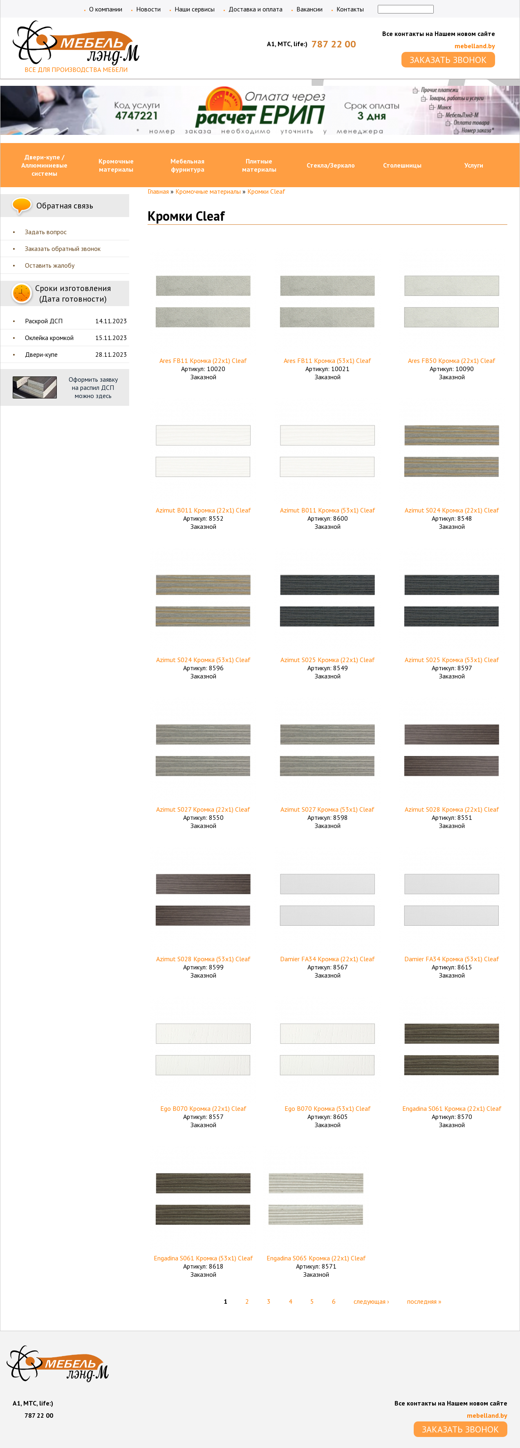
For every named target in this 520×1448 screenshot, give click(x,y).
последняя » (424, 1301)
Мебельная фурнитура (187, 165)
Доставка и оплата (255, 9)
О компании (105, 9)
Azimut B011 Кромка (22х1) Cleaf (203, 510)
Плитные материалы (259, 165)
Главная (158, 191)
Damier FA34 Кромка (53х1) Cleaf (451, 959)
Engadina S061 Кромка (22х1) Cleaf (452, 1108)
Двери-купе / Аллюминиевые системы (44, 165)
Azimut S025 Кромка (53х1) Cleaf (452, 660)
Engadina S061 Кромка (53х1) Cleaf (203, 1258)
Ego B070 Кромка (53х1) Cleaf (328, 1108)
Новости (148, 9)
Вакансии (309, 9)
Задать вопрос (46, 232)
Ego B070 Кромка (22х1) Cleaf (203, 1108)
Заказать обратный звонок (63, 248)
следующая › (371, 1301)
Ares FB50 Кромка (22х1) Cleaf (451, 360)
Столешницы (402, 165)
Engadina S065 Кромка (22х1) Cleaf (316, 1258)
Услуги (473, 165)
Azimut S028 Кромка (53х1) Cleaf (203, 959)
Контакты (350, 9)
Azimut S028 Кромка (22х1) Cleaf (452, 809)
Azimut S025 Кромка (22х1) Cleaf (327, 660)
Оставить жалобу (49, 265)
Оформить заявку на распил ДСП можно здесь (93, 387)
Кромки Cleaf (266, 191)
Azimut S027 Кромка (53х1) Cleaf (327, 809)
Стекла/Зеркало (331, 165)
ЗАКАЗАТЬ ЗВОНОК (448, 59)
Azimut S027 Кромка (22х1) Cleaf (203, 809)
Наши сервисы (195, 9)
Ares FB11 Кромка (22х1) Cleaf (203, 360)
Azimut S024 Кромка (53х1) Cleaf (203, 660)
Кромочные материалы (116, 165)
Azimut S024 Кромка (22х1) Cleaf (452, 510)
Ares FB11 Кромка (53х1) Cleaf (327, 360)
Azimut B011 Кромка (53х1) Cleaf (327, 510)
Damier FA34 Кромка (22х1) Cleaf (327, 959)
